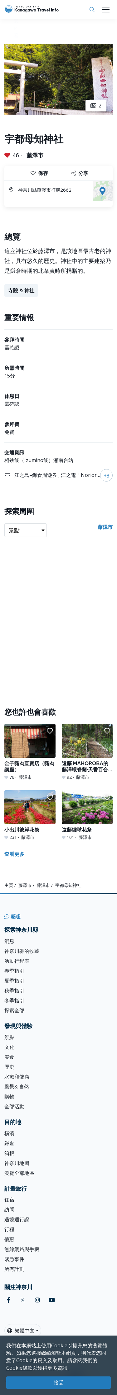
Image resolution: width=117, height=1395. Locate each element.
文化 (9, 1047)
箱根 (9, 1153)
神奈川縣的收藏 (21, 951)
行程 (9, 1229)
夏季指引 (14, 980)
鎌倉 (9, 1143)
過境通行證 (16, 1219)
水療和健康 (16, 1076)
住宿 (9, 1199)
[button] (50, 731)
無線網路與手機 (21, 1249)
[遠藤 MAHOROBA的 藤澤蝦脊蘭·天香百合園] (87, 752)
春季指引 (14, 970)
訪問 (9, 1209)
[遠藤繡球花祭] (87, 815)
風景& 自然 (16, 1086)
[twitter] (23, 1300)
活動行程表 (16, 960)
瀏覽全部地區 (19, 1173)
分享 (79, 173)
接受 (59, 1382)
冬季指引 (14, 1000)
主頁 (8, 885)
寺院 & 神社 (21, 290)
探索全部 (14, 1010)
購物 (9, 1096)
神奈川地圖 (16, 1163)
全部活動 (14, 1106)
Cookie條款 (19, 1367)
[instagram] (37, 1300)
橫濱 (9, 1133)
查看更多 (14, 854)
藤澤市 (35, 155)
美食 (9, 1056)
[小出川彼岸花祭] (30, 815)
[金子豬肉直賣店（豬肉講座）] (30, 752)
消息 (9, 941)
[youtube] (51, 1300)
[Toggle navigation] (106, 9)
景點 (9, 1037)
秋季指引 (14, 990)
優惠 (9, 1239)
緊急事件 (14, 1259)
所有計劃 (14, 1269)
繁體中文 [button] (21, 1330)
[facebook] (8, 1300)
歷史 (9, 1066)
